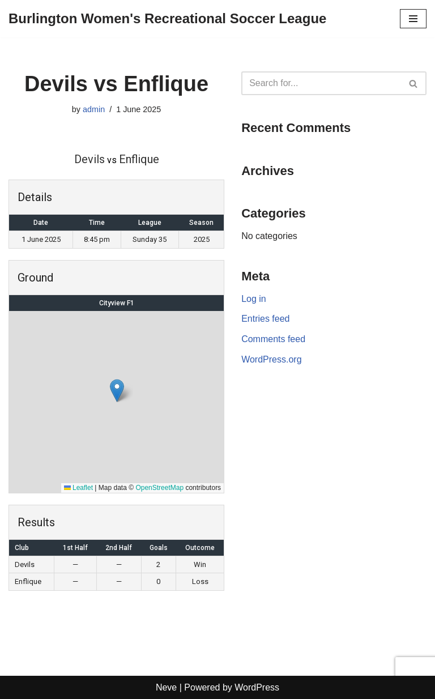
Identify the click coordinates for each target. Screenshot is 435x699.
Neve (166, 687)
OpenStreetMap (159, 488)
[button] (117, 390)
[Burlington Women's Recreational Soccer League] (167, 18)
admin (94, 109)
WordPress (256, 687)
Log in (253, 299)
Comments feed (273, 339)
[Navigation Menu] (413, 18)
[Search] (321, 83)
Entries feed (265, 318)
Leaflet (78, 488)
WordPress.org (271, 359)
